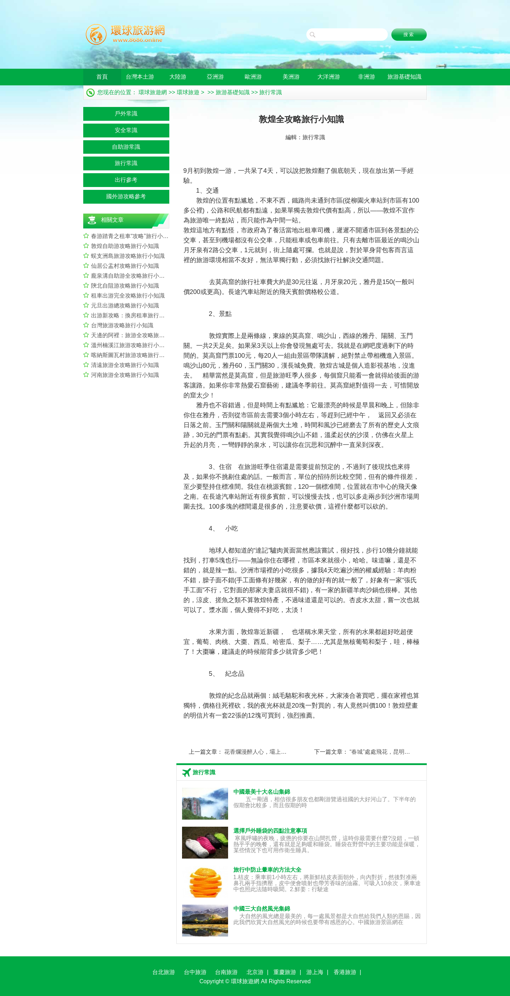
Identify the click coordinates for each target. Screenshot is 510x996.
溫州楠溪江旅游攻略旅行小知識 (130, 345)
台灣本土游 (140, 77)
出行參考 (126, 180)
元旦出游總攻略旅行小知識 (125, 305)
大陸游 (177, 77)
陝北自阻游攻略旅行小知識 (125, 286)
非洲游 (366, 77)
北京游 (255, 972)
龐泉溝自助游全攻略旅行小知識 (130, 276)
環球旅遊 (188, 92)
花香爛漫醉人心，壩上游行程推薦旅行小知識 (281, 752)
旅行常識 (270, 92)
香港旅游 (345, 972)
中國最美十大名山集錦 (261, 792)
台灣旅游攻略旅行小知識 (122, 325)
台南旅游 (226, 972)
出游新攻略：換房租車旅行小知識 (133, 315)
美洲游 (291, 77)
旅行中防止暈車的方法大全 (267, 870)
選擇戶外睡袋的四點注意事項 (270, 831)
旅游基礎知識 (404, 77)
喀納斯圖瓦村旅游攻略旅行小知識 (133, 355)
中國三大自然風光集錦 (261, 909)
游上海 (314, 972)
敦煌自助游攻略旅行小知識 (125, 246)
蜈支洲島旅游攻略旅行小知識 (128, 256)
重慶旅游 (284, 972)
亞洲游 (215, 77)
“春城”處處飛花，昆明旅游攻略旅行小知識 (402, 752)
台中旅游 (195, 972)
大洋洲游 (328, 77)
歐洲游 (253, 77)
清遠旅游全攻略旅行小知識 (125, 365)
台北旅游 (163, 972)
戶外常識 (126, 114)
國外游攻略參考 (126, 196)
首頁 (102, 77)
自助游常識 (126, 147)
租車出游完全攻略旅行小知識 (128, 296)
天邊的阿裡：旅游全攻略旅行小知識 (136, 335)
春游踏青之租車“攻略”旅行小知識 (132, 236)
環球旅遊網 (152, 92)
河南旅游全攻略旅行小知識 (125, 375)
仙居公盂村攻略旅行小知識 (125, 266)
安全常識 (126, 130)
